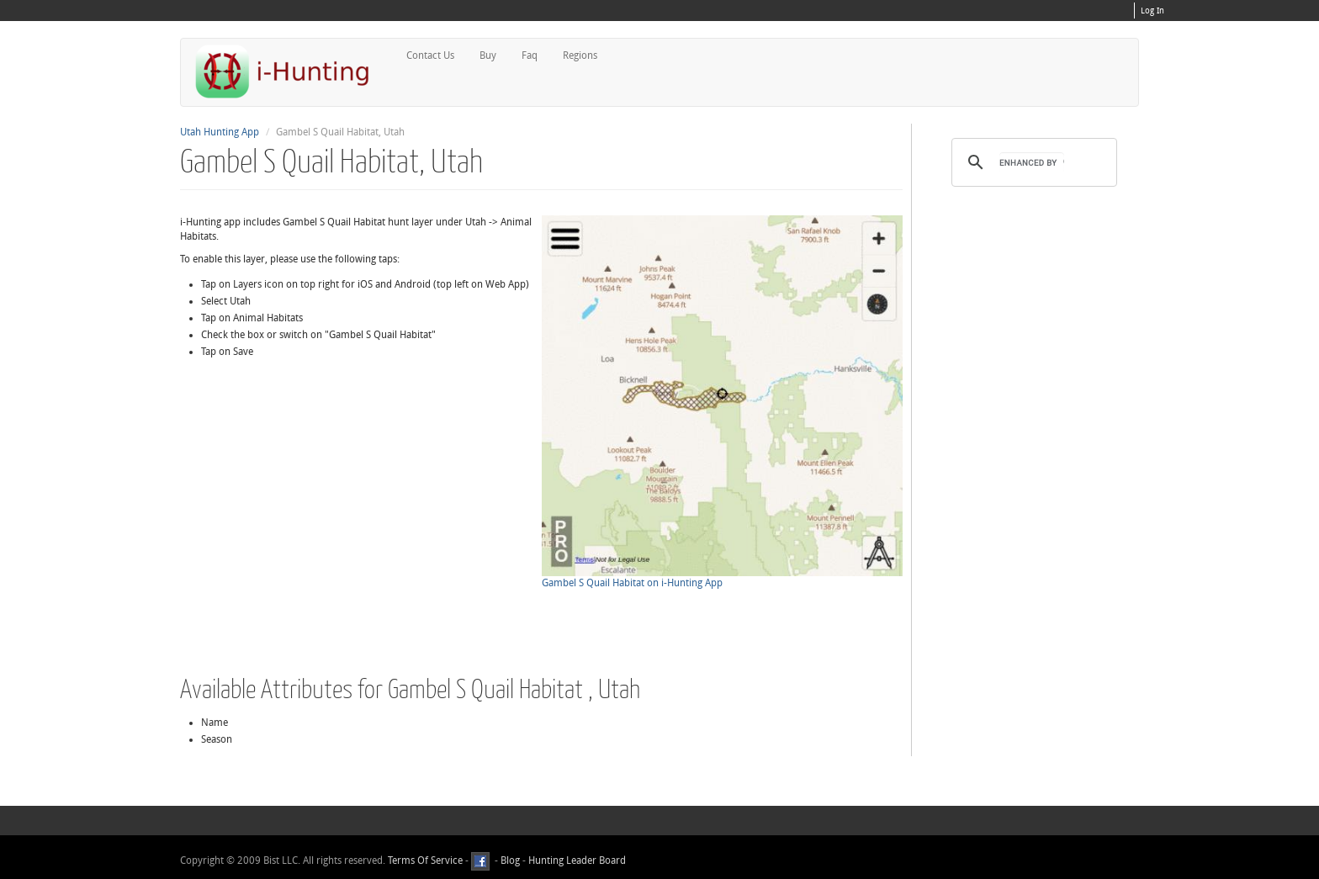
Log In (1152, 11)
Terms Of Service (425, 860)
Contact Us (430, 55)
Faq (530, 55)
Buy (487, 55)
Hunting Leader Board (576, 860)
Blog (510, 860)
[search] (1031, 162)
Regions (580, 55)
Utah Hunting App (219, 132)
